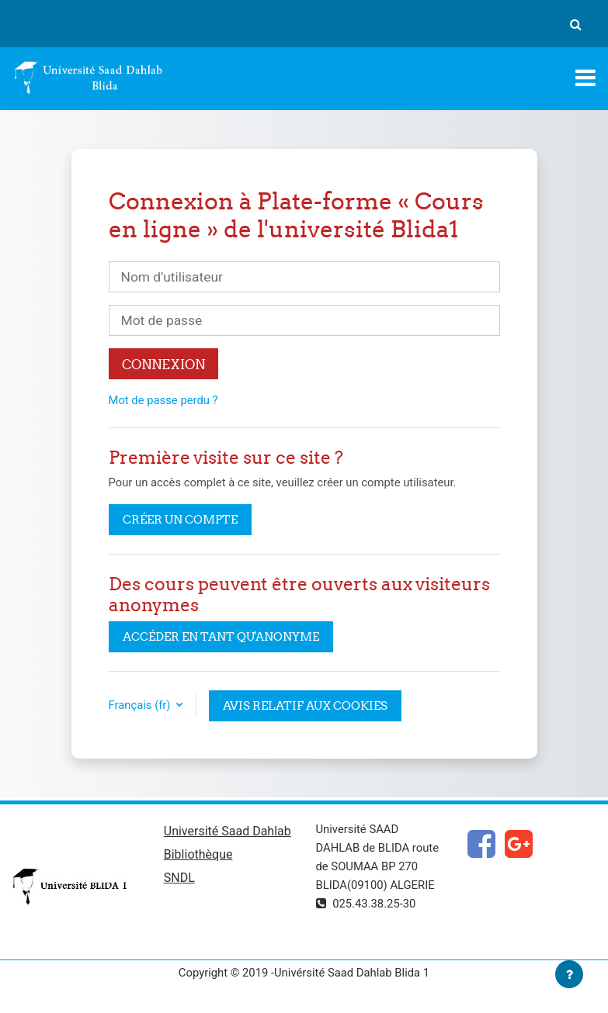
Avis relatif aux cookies (305, 705)
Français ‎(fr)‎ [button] (141, 705)
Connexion (163, 364)
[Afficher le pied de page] (569, 974)
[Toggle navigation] (585, 77)
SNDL (179, 877)
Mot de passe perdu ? (163, 400)
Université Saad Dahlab (227, 831)
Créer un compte (180, 519)
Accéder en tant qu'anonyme (221, 636)
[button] (575, 24)
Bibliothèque (198, 854)
